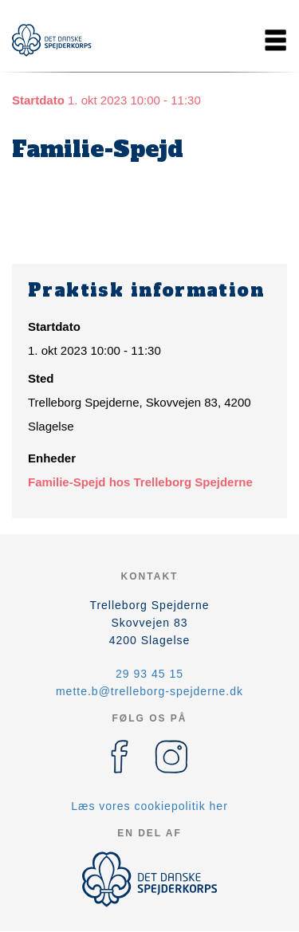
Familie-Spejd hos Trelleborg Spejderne (140, 482)
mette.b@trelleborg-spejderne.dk (149, 691)
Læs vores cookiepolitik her (149, 806)
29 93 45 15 (149, 673)
